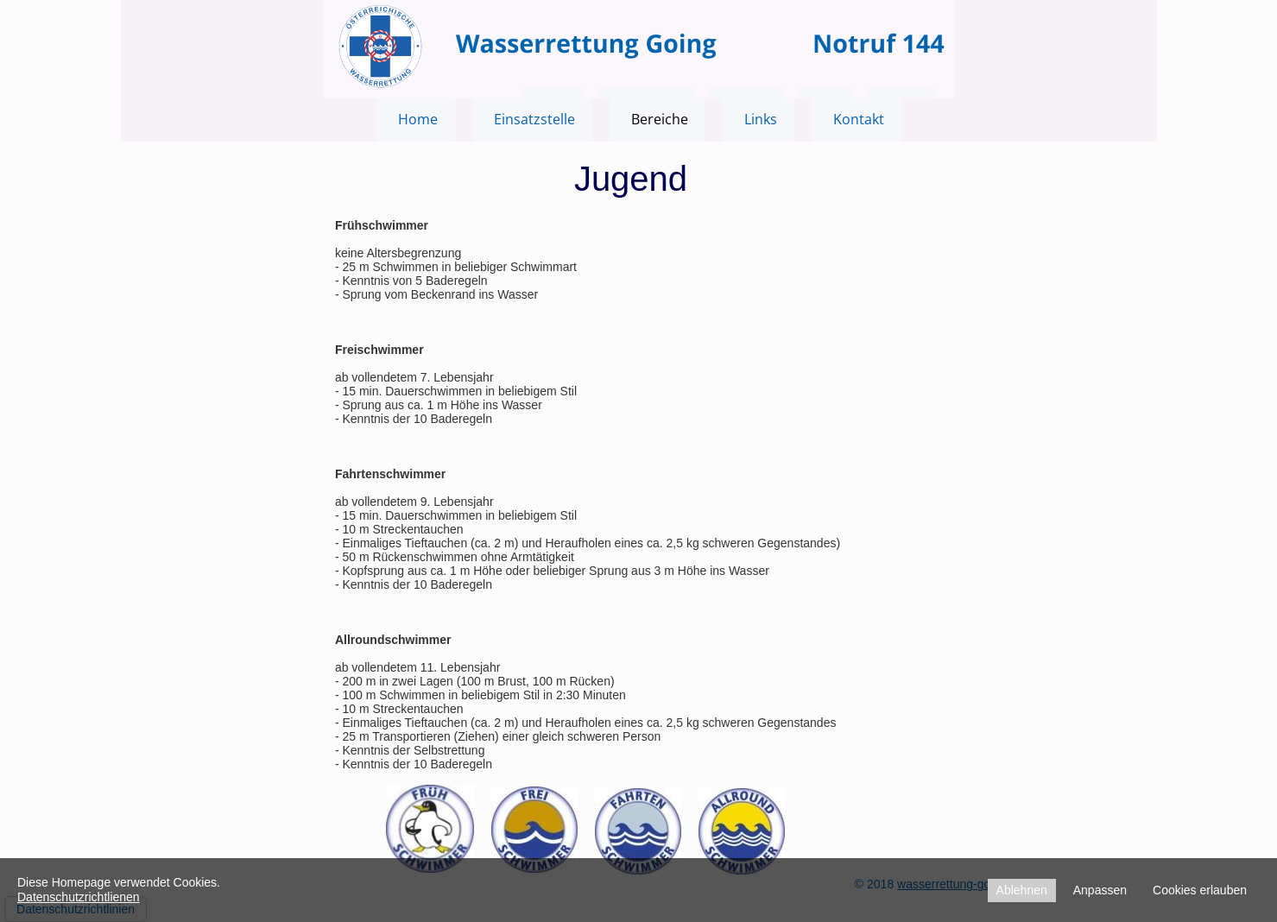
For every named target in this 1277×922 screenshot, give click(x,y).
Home (418, 119)
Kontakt (858, 119)
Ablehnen (1021, 890)
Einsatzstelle (534, 119)
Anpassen (1100, 890)
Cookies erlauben (1200, 890)
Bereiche (659, 119)
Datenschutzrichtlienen (78, 897)
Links (760, 119)
